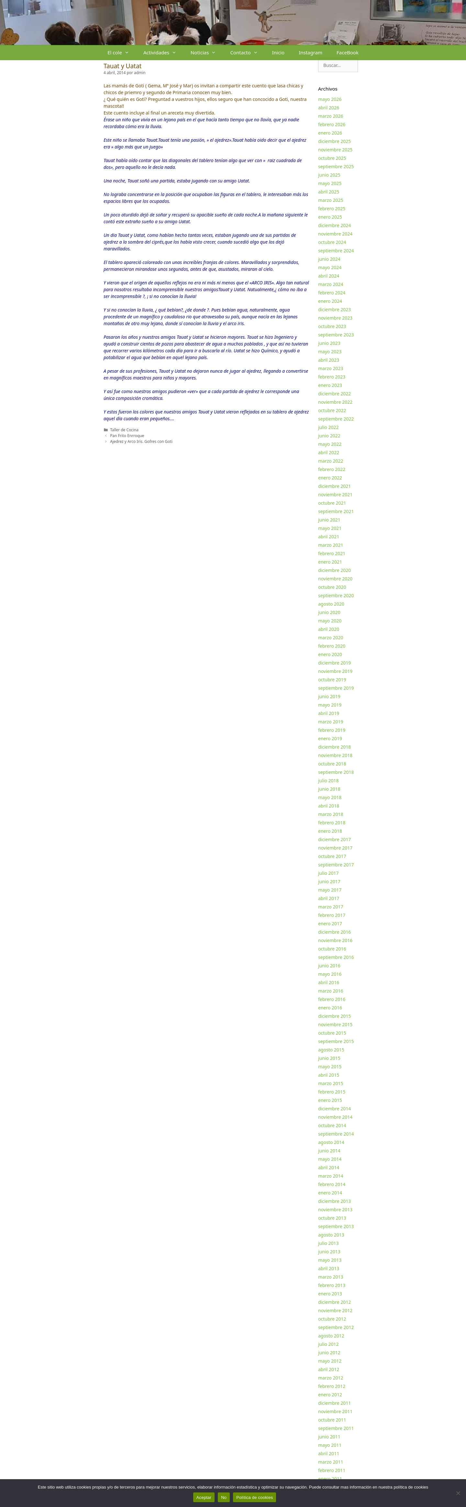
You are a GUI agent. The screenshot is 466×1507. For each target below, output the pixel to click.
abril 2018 (328, 806)
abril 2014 (328, 1167)
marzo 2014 (330, 1176)
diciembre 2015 (334, 1016)
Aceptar (204, 1497)
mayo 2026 (329, 99)
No (224, 1497)
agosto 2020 (331, 604)
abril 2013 (328, 1268)
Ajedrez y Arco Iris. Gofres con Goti (141, 441)
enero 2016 (330, 1008)
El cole (121, 52)
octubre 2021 (332, 503)
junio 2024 (329, 259)
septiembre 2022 (336, 419)
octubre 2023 (332, 326)
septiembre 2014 (336, 1134)
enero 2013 (330, 1294)
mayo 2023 (329, 351)
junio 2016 (329, 965)
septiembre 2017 (336, 865)
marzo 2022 (330, 461)
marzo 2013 (330, 1277)
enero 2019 (330, 738)
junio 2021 (329, 520)
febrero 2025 (331, 208)
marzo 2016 (330, 991)
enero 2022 (330, 478)
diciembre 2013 (334, 1201)
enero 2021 (330, 562)
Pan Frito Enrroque (127, 435)
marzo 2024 (330, 284)
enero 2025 (330, 217)
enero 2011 (330, 1479)
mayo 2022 (329, 444)
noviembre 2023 (335, 318)
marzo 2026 (330, 116)
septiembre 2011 (336, 1428)
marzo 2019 (330, 722)
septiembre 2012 (336, 1327)
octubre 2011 (332, 1420)
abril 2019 (328, 713)
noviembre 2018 (335, 755)
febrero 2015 (331, 1092)
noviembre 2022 (335, 402)
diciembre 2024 (334, 225)
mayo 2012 (329, 1361)
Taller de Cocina (124, 429)
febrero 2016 (331, 999)
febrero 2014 (331, 1184)
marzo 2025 (330, 200)
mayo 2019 (329, 705)
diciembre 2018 (334, 747)
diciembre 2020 (334, 570)
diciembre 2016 (334, 932)
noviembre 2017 (335, 848)
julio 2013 (328, 1243)
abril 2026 (328, 107)
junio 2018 (329, 789)
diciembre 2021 (334, 486)
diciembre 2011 (334, 1403)
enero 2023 (330, 385)
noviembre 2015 (335, 1024)
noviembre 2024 (335, 234)
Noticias (207, 52)
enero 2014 (330, 1193)
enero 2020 (330, 654)
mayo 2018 (329, 797)
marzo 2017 (330, 907)
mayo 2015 (329, 1066)
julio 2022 (328, 427)
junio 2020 (329, 612)
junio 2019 (329, 696)
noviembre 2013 (335, 1209)
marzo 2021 (330, 545)
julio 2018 (328, 780)
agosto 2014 (331, 1142)
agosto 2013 (331, 1235)
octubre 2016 (332, 949)
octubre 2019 (332, 679)
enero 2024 (330, 301)
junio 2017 (329, 881)
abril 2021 (328, 537)
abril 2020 (328, 629)
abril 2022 (328, 452)
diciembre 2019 (334, 663)
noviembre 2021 (335, 494)
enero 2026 (330, 133)
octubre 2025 (332, 158)
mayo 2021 (329, 528)
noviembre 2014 (335, 1117)
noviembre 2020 (335, 579)
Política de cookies (254, 1497)
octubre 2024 (332, 242)
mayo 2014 (329, 1159)
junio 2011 (329, 1437)
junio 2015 (329, 1058)
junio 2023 (329, 343)
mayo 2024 (329, 267)
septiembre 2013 (336, 1226)
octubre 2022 (332, 410)
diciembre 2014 (334, 1109)
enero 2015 (330, 1100)
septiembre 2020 (336, 595)
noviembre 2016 (335, 940)
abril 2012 (328, 1369)
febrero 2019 (331, 730)
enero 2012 (330, 1395)
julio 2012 (328, 1344)
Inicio (278, 52)
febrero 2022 (331, 469)
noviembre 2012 (335, 1310)
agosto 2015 (331, 1050)
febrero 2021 (331, 553)
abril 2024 (328, 276)
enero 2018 (330, 831)
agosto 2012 (331, 1336)
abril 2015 (328, 1075)
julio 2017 (328, 873)
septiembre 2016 (336, 957)
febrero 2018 (331, 823)
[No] (458, 1493)
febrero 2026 (331, 124)
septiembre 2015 (336, 1041)
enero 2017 (330, 923)
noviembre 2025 (335, 150)
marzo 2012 (330, 1378)
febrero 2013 (331, 1285)
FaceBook (348, 52)
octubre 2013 (332, 1218)
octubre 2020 (332, 587)
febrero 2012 (331, 1386)
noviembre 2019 (335, 671)
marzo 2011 (330, 1462)
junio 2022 (329, 436)
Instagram (310, 52)
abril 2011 (328, 1453)
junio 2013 (329, 1251)
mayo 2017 (329, 890)
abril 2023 (328, 360)
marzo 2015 (330, 1083)
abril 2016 (328, 982)
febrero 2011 (331, 1470)
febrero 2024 (331, 293)
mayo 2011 (329, 1445)
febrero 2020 (331, 646)
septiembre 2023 (336, 335)
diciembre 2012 (334, 1302)
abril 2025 (328, 192)
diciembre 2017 (334, 839)
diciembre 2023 (334, 309)
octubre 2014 (332, 1125)
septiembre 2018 (336, 772)
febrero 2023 (331, 377)
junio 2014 (329, 1151)
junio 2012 (329, 1352)
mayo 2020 (329, 621)
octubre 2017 (332, 856)
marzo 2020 (330, 637)
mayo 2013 (329, 1260)
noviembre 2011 (335, 1411)
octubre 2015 (332, 1033)
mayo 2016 (329, 974)
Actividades (163, 52)
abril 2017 (328, 898)
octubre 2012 (332, 1319)
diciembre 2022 (334, 393)
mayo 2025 (329, 183)
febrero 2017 (331, 915)
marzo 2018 (330, 814)
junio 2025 (329, 175)
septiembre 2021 (336, 511)
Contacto (247, 52)
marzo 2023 (330, 368)
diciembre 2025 (334, 141)
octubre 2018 (332, 764)
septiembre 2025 (336, 166)
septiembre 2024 (336, 251)
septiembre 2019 (336, 688)
